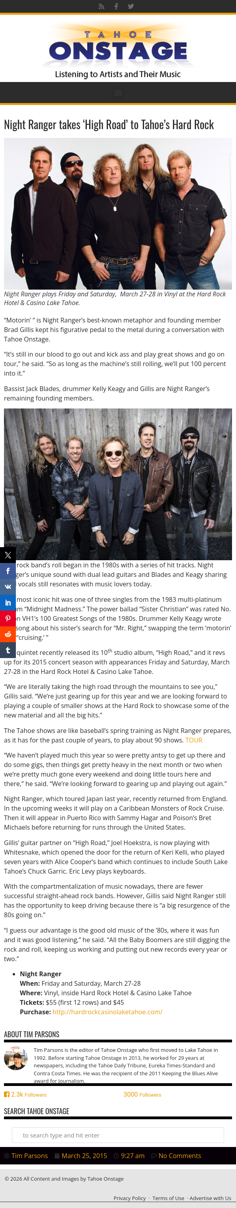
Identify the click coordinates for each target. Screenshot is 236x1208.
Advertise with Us (210, 1198)
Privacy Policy (129, 1198)
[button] (118, 92)
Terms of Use (168, 1198)
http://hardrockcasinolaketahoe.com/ (107, 1012)
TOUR (193, 740)
